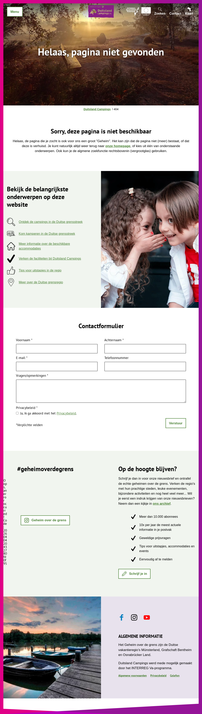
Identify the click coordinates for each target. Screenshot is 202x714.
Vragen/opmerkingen (32, 376)
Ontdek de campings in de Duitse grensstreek (51, 222)
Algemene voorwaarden (132, 675)
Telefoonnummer (116, 358)
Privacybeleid (26, 408)
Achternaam (114, 340)
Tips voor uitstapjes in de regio (40, 270)
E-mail (21, 358)
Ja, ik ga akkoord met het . (48, 413)
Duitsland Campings (96, 109)
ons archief (162, 503)
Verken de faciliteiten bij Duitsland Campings (50, 258)
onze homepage (117, 146)
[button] (45, 520)
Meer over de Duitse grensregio (41, 282)
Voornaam (24, 340)
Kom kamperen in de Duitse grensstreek (47, 233)
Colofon (175, 675)
